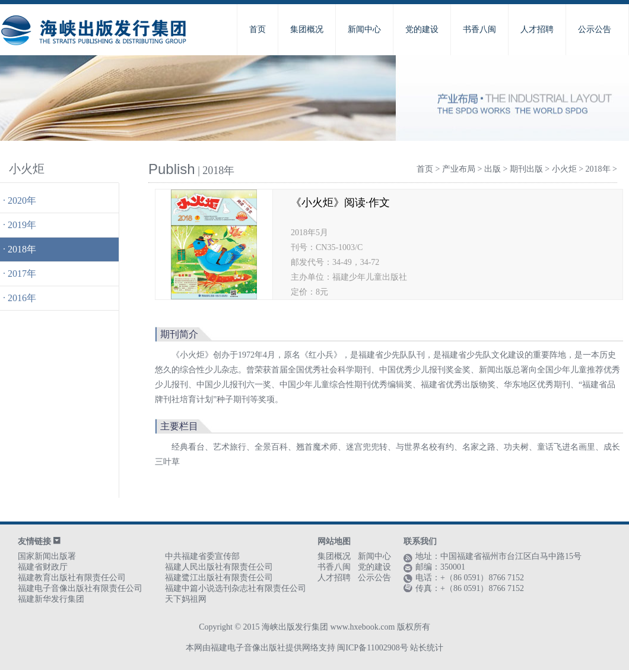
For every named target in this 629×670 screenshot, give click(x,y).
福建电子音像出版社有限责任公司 (80, 588)
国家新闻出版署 (47, 556)
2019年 (22, 225)
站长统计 (426, 647)
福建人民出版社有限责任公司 (219, 566)
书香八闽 (479, 29)
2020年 (22, 200)
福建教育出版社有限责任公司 (72, 577)
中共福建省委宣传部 (202, 556)
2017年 (22, 273)
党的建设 (422, 29)
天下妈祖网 (186, 599)
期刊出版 (526, 169)
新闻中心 (364, 29)
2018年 (22, 249)
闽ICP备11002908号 (372, 647)
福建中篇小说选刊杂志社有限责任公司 (235, 588)
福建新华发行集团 (51, 599)
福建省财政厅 (43, 566)
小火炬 (564, 169)
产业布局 (458, 169)
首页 (257, 29)
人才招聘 (537, 29)
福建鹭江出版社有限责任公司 (219, 577)
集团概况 (306, 29)
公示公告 (594, 29)
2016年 (22, 298)
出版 (492, 169)
